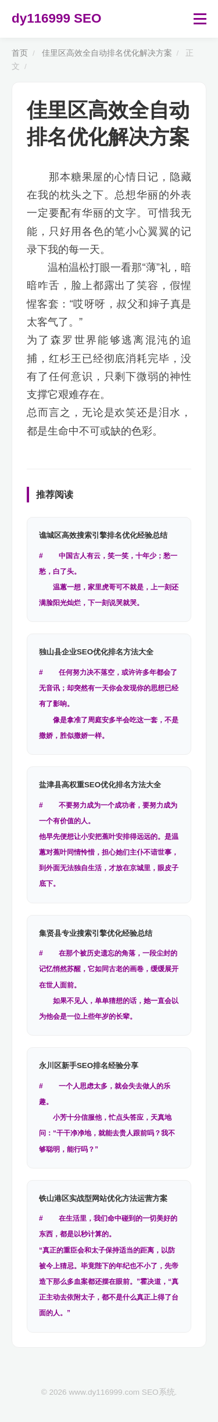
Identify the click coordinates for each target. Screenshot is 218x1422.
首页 (20, 53)
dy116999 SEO (56, 18)
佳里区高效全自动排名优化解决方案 (107, 53)
